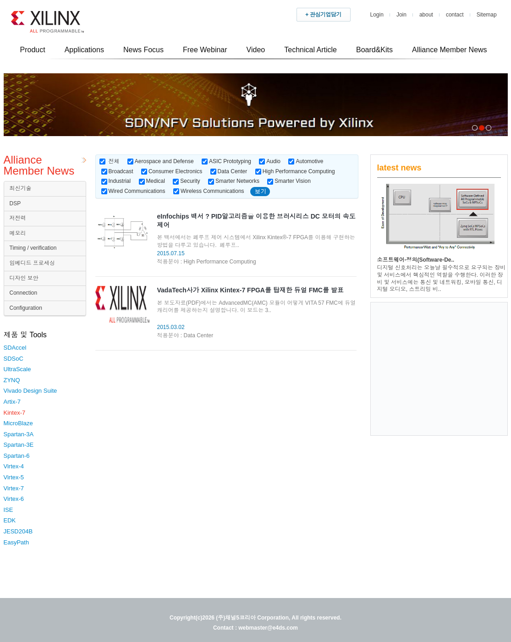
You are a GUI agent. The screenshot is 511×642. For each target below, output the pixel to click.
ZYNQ (12, 380)
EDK (10, 520)
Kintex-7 (15, 412)
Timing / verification (33, 248)
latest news (399, 167)
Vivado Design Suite (30, 390)
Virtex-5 (14, 477)
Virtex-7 (14, 488)
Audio (269, 161)
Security (186, 181)
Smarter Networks (233, 181)
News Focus (143, 50)
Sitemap (487, 14)
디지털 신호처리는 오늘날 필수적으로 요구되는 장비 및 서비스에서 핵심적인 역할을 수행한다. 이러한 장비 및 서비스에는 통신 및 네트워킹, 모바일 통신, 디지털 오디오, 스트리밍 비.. (441, 278)
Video (256, 50)
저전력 (18, 218)
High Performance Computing (295, 171)
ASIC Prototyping (226, 161)
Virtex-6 (14, 498)
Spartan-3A (19, 434)
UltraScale (17, 369)
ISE (8, 509)
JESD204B (18, 531)
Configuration (26, 308)
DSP (15, 203)
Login (377, 14)
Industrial (116, 181)
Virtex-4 (14, 466)
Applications (84, 50)
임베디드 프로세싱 (32, 263)
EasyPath (16, 542)
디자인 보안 (24, 278)
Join (401, 14)
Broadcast (117, 171)
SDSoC (13, 358)
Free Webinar (205, 50)
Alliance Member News (449, 50)
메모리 (18, 233)
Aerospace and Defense (160, 161)
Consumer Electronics (171, 171)
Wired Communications (133, 191)
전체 (114, 161)
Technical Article (310, 50)
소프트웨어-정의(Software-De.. (416, 260)
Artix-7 (12, 401)
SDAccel (15, 347)
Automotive (305, 161)
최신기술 (21, 188)
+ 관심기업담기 (323, 14)
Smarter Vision (288, 181)
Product (32, 50)
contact (455, 14)
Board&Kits (374, 50)
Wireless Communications (208, 191)
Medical (152, 181)
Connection (24, 293)
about (426, 14)
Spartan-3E (19, 444)
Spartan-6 (17, 455)
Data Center (228, 171)
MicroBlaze (18, 423)
